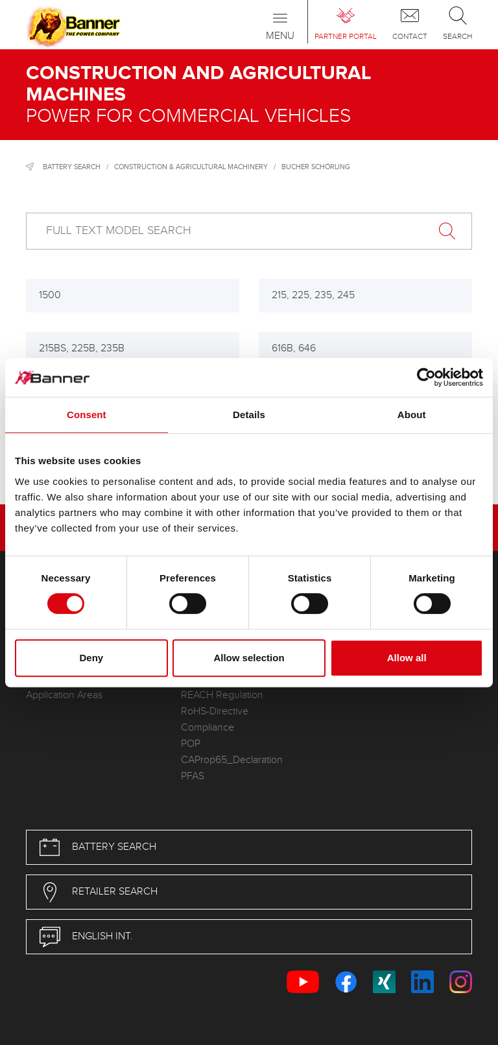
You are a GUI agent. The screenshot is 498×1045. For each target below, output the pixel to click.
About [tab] (411, 414)
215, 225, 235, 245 (313, 295)
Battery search (72, 167)
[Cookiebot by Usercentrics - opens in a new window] (426, 377)
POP (190, 744)
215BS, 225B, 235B (81, 348)
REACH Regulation (222, 695)
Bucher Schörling (315, 167)
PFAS (192, 776)
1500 (50, 295)
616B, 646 (294, 348)
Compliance (207, 728)
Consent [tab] (86, 414)
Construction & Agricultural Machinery (191, 167)
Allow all (407, 657)
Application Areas (64, 695)
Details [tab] (249, 414)
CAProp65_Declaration (232, 760)
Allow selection (248, 657)
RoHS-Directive (214, 711)
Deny (91, 657)
